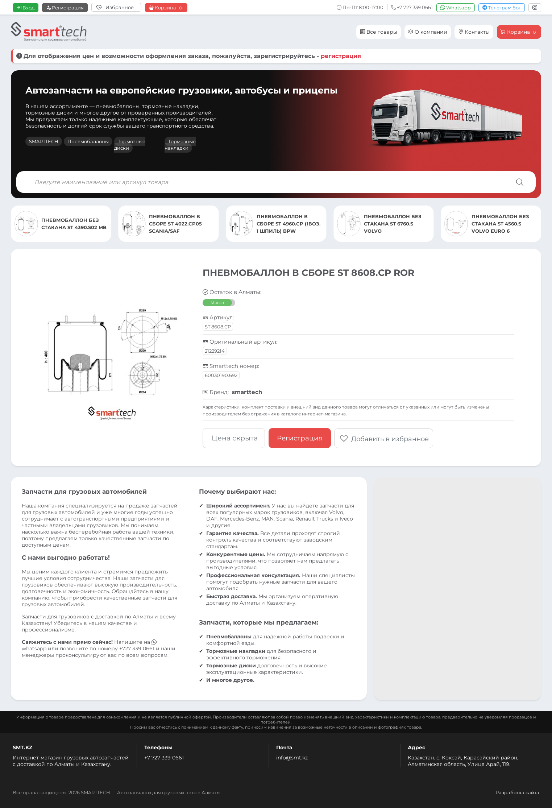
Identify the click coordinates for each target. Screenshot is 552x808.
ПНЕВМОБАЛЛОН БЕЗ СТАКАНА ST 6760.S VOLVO (393, 224)
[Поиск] (520, 182)
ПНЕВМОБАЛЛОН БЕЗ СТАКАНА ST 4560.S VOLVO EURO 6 (500, 224)
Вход (25, 8)
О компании (427, 32)
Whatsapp (455, 8)
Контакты (474, 32)
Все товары (378, 32)
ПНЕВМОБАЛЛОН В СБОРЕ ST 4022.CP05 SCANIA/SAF (175, 224)
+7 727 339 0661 (164, 757)
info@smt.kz (292, 757)
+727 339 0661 (136, 648)
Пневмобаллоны (88, 141)
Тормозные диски (129, 144)
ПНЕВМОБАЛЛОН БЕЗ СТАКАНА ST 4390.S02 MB (74, 223)
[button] (384, 438)
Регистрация (65, 8)
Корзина (166, 8)
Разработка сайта (517, 792)
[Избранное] (116, 7)
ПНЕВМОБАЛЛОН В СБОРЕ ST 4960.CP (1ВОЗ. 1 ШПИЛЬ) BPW (288, 224)
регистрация (341, 56)
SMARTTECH (43, 141)
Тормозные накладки (180, 144)
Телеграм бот (501, 8)
